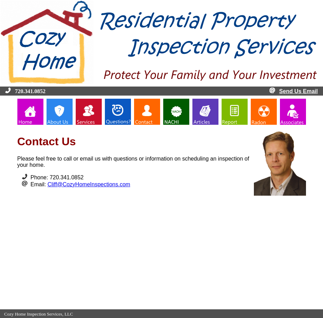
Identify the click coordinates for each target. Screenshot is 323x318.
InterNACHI (200, 306)
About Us (119, 306)
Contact (179, 306)
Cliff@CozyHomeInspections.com (89, 184)
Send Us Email (298, 91)
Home (101, 306)
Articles (220, 306)
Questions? (159, 306)
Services (138, 306)
